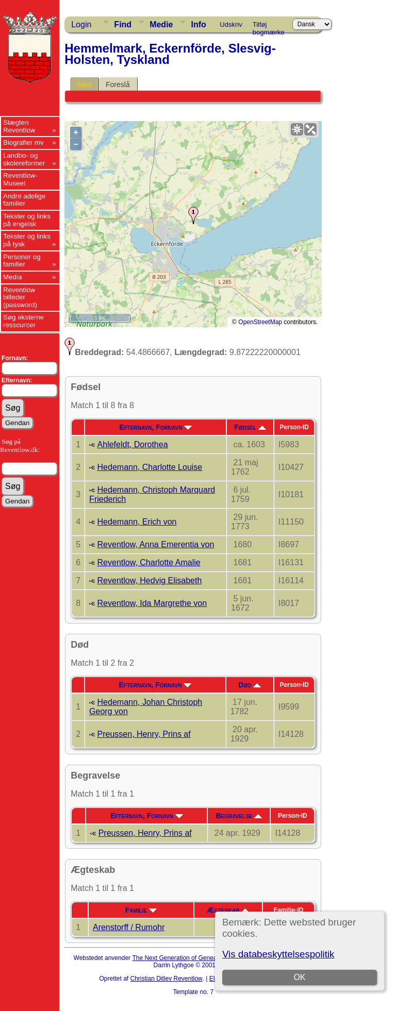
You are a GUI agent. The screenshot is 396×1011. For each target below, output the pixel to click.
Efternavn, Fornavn (155, 427)
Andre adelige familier (24, 200)
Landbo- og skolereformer (24, 159)
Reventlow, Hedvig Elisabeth (149, 580)
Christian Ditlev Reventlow (166, 978)
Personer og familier (22, 260)
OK (299, 977)
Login (81, 24)
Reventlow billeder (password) (20, 297)
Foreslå (118, 84)
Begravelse (239, 816)
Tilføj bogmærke (269, 26)
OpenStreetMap (260, 322)
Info (198, 24)
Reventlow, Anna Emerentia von (155, 544)
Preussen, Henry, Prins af (144, 734)
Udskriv (231, 24)
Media (12, 277)
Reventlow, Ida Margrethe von (152, 603)
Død (249, 685)
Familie (141, 910)
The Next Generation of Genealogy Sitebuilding (197, 958)
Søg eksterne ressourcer (23, 321)
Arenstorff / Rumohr (128, 927)
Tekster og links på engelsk (27, 220)
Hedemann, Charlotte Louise (150, 467)
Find (122, 24)
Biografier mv (23, 142)
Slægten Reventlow (19, 126)
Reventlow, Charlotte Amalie (149, 562)
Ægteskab (228, 910)
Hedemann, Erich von (137, 521)
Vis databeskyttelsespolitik (278, 954)
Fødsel (250, 427)
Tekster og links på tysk (27, 240)
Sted (83, 84)
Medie (161, 24)
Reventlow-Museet (20, 179)
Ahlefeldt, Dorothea (132, 444)
